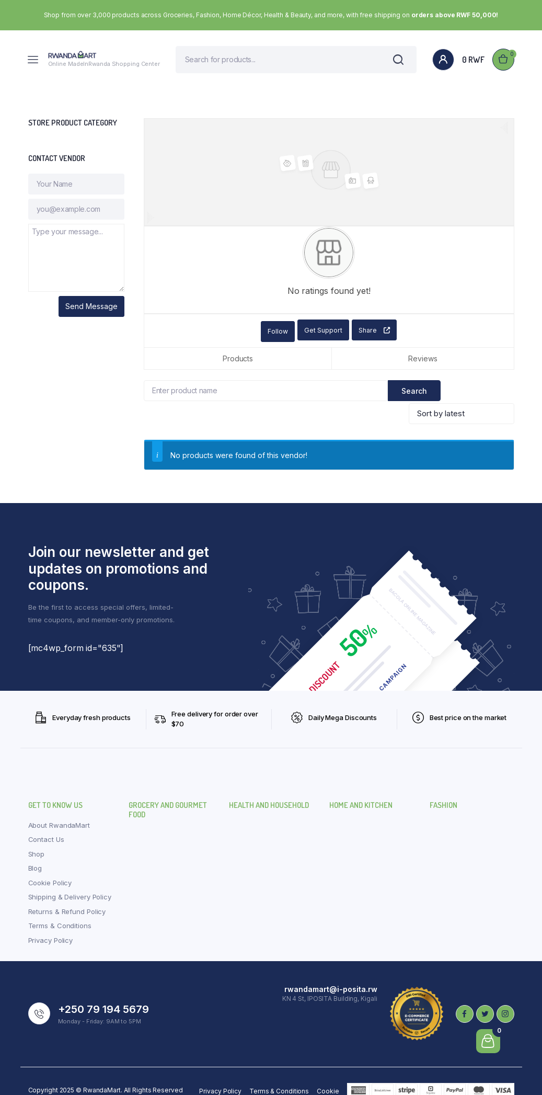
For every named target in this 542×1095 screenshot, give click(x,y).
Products (238, 363)
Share (374, 336)
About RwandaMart (59, 806)
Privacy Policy (50, 921)
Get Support (320, 336)
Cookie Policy (50, 864)
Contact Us (46, 821)
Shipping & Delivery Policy (69, 878)
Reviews (422, 363)
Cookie (328, 1073)
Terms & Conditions (59, 907)
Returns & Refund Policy (67, 892)
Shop (36, 835)
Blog (35, 850)
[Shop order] (461, 395)
